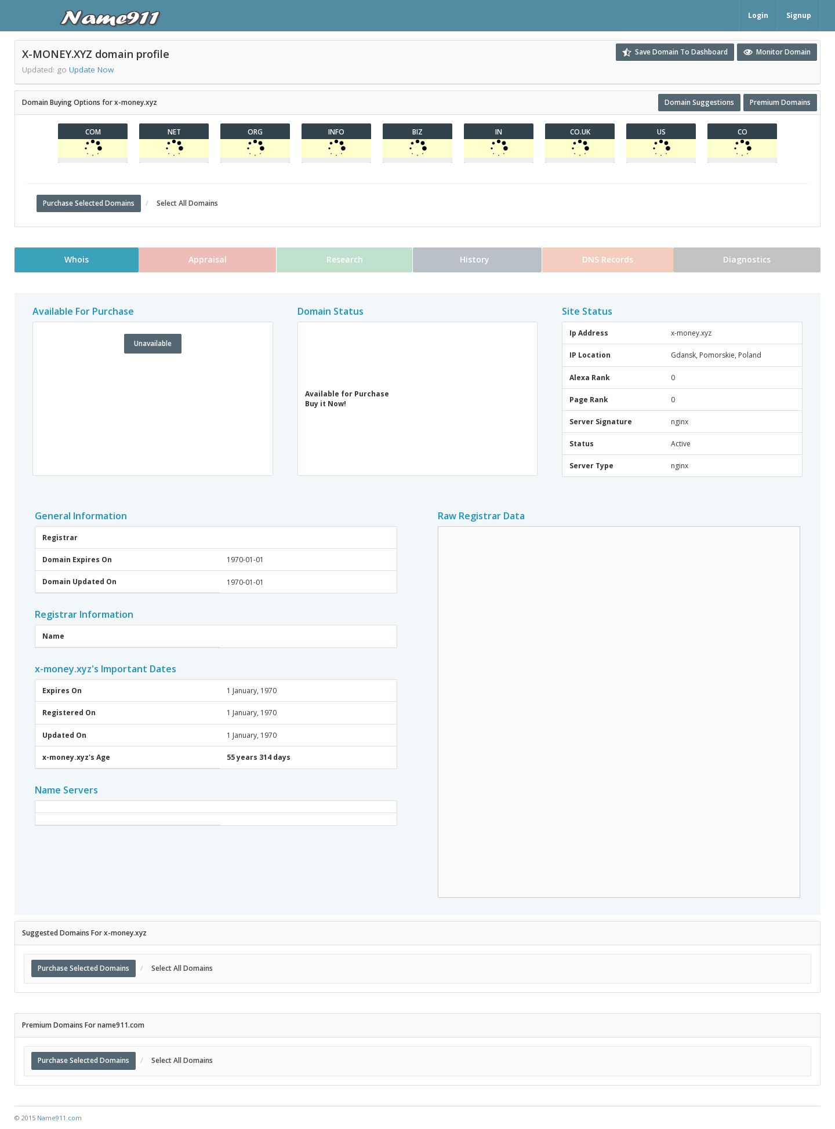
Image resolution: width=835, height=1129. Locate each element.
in (498, 132)
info (336, 132)
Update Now (91, 69)
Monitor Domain (777, 52)
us (661, 132)
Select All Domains (185, 203)
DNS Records (608, 259)
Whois (75, 259)
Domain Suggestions (699, 102)
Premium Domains (780, 102)
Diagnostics (748, 259)
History (477, 259)
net (174, 132)
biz (417, 132)
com (93, 132)
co (742, 132)
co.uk (580, 132)
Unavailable (153, 343)
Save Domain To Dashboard (675, 52)
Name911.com (59, 1117)
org (255, 132)
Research (344, 259)
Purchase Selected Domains (89, 203)
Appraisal (207, 259)
